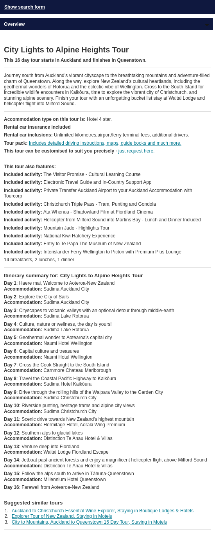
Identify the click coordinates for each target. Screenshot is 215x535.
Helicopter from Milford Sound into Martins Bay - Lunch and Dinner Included (102, 220)
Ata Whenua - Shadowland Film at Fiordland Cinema (78, 212)
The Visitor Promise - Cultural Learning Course (72, 174)
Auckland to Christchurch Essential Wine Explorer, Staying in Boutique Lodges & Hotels (103, 510)
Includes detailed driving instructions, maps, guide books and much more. (105, 143)
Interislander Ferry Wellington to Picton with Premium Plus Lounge (92, 252)
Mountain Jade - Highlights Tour (56, 228)
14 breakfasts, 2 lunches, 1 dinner (39, 259)
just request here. (136, 151)
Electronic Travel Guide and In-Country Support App (78, 182)
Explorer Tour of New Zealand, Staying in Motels (62, 516)
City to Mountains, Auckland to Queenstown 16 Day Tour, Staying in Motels (89, 522)
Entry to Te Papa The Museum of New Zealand (72, 243)
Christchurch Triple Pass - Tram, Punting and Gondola (80, 204)
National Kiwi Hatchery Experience (59, 236)
